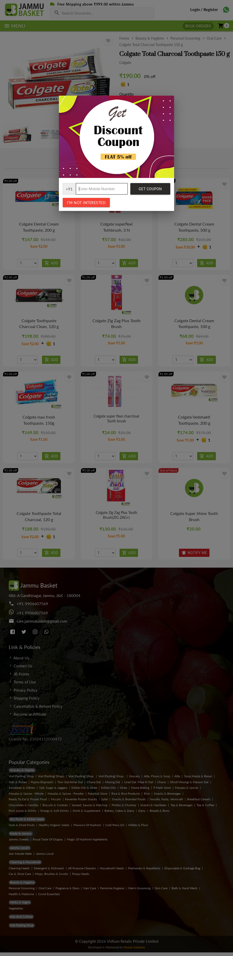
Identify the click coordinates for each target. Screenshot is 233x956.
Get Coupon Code (150, 191)
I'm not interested (86, 202)
